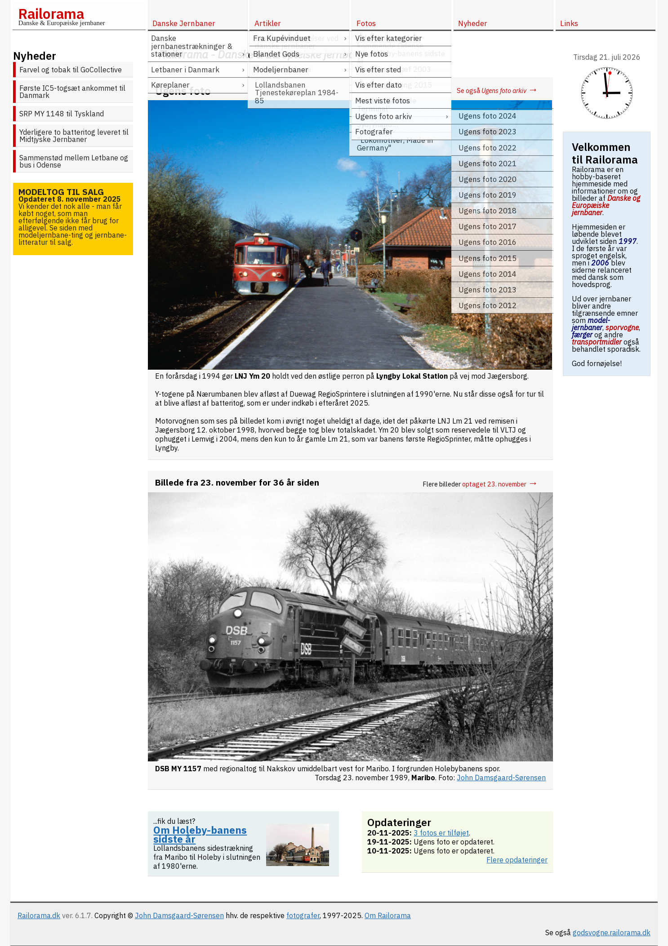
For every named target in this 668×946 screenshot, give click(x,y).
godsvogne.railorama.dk (611, 932)
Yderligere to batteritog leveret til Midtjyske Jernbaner (74, 136)
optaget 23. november (500, 484)
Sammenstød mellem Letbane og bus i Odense (73, 161)
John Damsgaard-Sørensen (179, 915)
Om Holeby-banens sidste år (200, 834)
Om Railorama (388, 915)
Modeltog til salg (61, 191)
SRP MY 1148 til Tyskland (61, 113)
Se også (497, 90)
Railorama (51, 13)
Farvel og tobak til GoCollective (70, 69)
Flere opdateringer (517, 859)
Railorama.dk (39, 915)
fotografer (303, 915)
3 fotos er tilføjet (441, 832)
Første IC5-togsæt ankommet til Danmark (72, 92)
